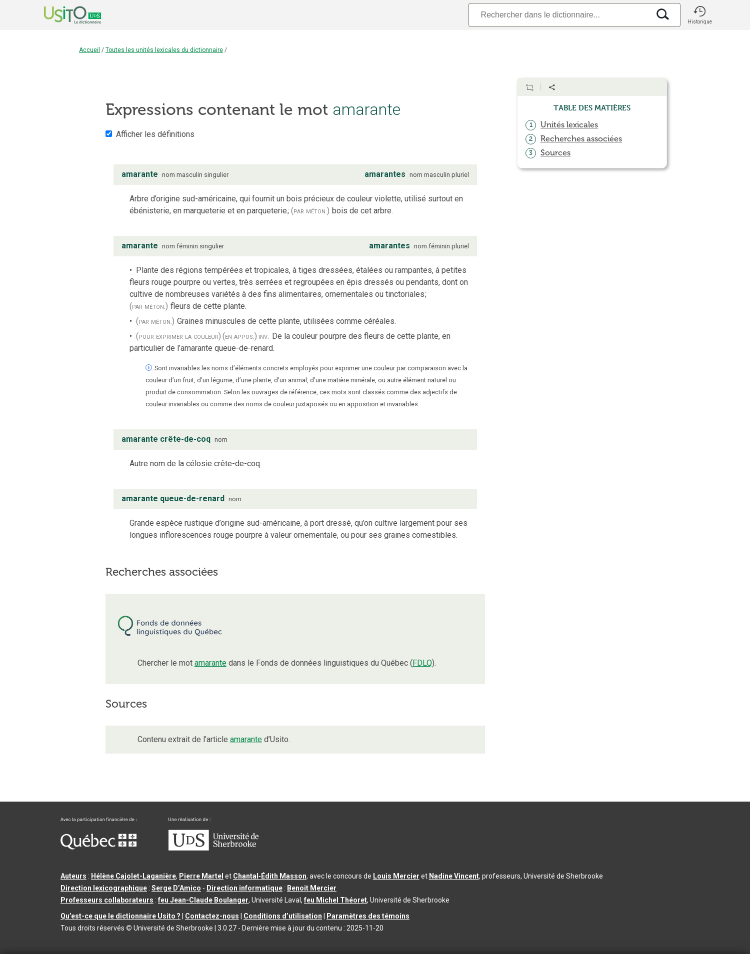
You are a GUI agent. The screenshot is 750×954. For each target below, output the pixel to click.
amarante (210, 663)
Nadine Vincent (454, 876)
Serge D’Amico (176, 888)
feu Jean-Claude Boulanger (203, 900)
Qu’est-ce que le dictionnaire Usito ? (120, 916)
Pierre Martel (201, 876)
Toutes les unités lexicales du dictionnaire (164, 49)
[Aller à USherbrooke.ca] (213, 848)
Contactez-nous (212, 916)
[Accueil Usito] (62, 15)
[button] (699, 15)
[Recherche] (559, 14)
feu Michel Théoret (335, 900)
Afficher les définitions (155, 134)
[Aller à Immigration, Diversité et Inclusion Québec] (98, 847)
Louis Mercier (396, 876)
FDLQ (422, 663)
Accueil (89, 49)
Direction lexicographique (103, 888)
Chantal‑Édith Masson (269, 876)
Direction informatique (244, 888)
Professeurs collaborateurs (107, 900)
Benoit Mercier (311, 888)
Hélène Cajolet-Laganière (133, 876)
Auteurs (73, 876)
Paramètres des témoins (368, 916)
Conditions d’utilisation (283, 916)
